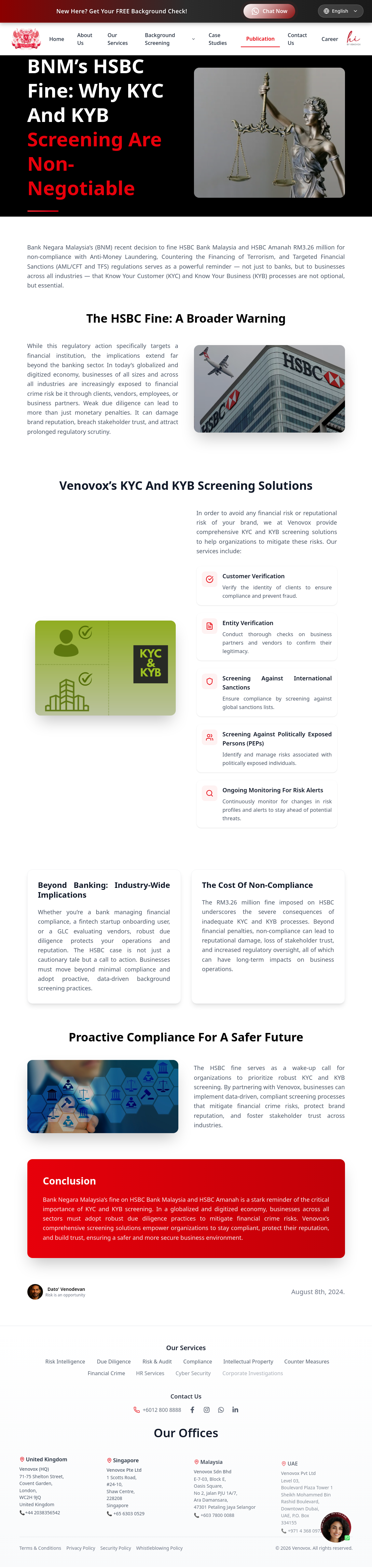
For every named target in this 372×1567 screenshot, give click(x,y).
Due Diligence (110, 1365)
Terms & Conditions (41, 1548)
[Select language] (341, 11)
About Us (84, 39)
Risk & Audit (152, 1365)
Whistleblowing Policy (159, 1548)
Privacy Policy (80, 1548)
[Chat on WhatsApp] (337, 1528)
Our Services (118, 39)
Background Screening (170, 39)
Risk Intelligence (62, 1365)
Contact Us (297, 39)
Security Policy (115, 1548)
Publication (260, 38)
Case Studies (218, 39)
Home (56, 39)
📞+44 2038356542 (40, 1516)
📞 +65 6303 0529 (126, 1518)
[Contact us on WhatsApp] (269, 11)
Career (330, 39)
